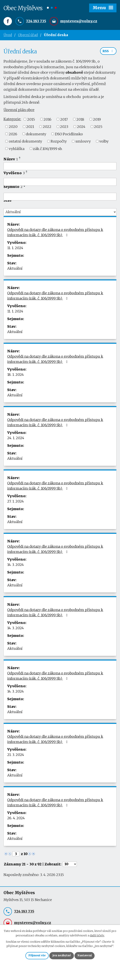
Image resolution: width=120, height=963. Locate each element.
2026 (13, 135)
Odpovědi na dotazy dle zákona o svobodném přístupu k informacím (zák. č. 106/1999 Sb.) (55, 233)
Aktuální (14, 269)
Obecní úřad (28, 35)
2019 (97, 120)
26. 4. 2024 (16, 819)
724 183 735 (36, 21)
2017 (64, 120)
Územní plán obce (19, 111)
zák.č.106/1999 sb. (47, 149)
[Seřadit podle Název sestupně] (20, 160)
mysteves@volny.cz (78, 21)
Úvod (8, 35)
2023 (64, 128)
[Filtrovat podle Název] (60, 167)
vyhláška (16, 149)
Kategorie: (12, 120)
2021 (30, 128)
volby (103, 142)
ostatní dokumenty (25, 142)
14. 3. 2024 (15, 566)
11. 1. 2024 (15, 249)
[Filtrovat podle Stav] (60, 213)
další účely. (97, 935)
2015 (31, 120)
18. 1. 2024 (15, 375)
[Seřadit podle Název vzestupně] (20, 158)
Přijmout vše (36, 955)
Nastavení (85, 955)
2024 (81, 128)
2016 (47, 120)
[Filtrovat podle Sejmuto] (60, 198)
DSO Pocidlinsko (69, 135)
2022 (47, 128)
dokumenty (36, 135)
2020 (13, 128)
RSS (108, 52)
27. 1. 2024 (15, 502)
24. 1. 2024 (15, 439)
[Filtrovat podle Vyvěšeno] (60, 183)
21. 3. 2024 (15, 756)
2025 (98, 128)
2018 (80, 120)
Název (11, 160)
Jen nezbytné (61, 955)
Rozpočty (59, 142)
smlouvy (83, 142)
